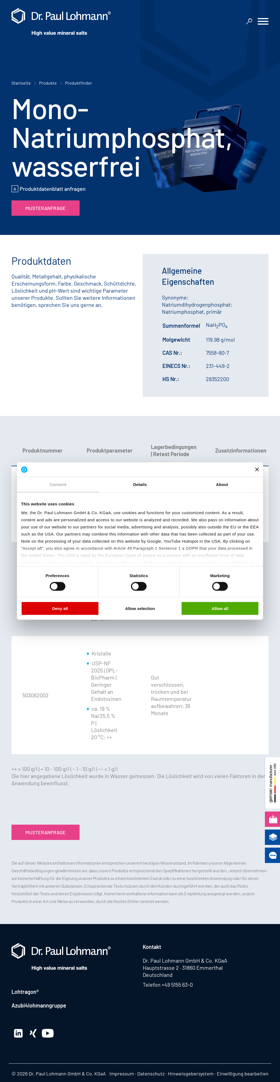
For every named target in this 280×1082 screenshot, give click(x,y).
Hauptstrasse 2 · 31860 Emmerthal (183, 967)
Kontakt (152, 946)
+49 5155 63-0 (177, 984)
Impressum (121, 1074)
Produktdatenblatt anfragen (53, 188)
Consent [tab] (58, 484)
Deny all (60, 608)
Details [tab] (140, 484)
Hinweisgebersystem (191, 1074)
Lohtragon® (25, 991)
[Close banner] (257, 469)
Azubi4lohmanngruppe (38, 1005)
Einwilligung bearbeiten (243, 1074)
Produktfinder (78, 82)
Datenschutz (151, 1074)
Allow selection (140, 608)
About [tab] (222, 484)
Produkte (48, 82)
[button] (263, 22)
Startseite (21, 82)
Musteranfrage (45, 208)
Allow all (220, 608)
